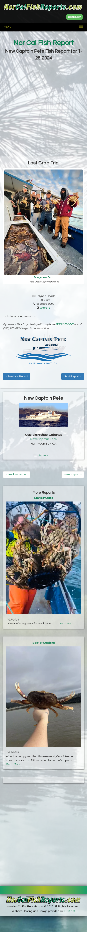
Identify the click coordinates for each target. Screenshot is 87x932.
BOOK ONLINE (64, 324)
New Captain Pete (43, 439)
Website (45, 307)
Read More (66, 623)
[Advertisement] (43, 109)
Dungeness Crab (43, 277)
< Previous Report (17, 376)
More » (43, 455)
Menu (7, 26)
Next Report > (72, 376)
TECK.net (69, 911)
